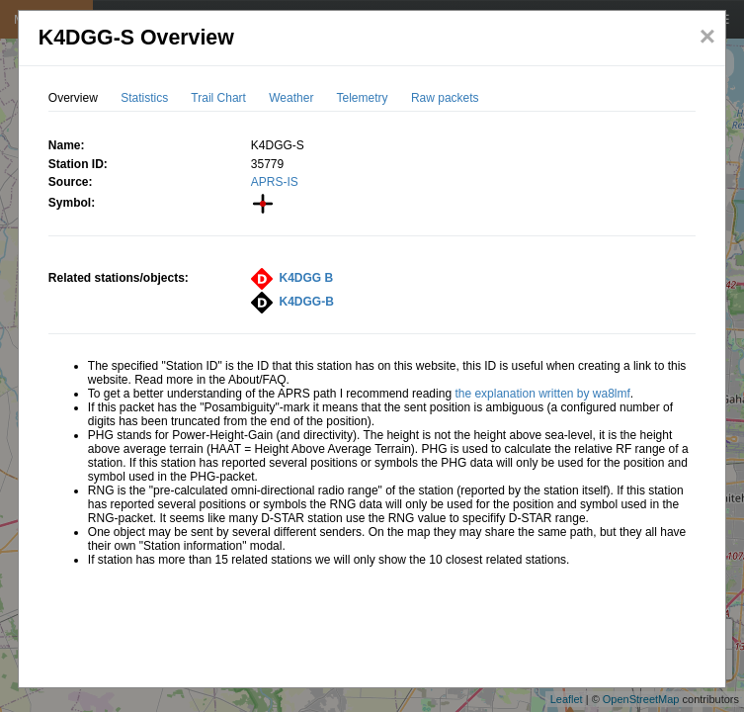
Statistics (144, 98)
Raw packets (445, 98)
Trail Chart (218, 98)
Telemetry (362, 98)
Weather (291, 98)
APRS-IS (274, 182)
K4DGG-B (307, 302)
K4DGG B (307, 278)
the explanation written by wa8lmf (542, 393)
